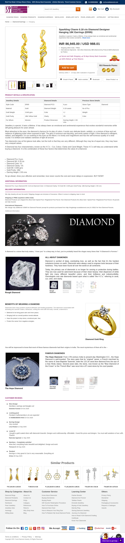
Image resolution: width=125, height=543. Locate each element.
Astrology (8, 510)
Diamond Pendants (11, 498)
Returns (26, 508)
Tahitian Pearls (76, 500)
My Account (114, 9)
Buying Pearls (46, 500)
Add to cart (68, 67)
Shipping (104, 500)
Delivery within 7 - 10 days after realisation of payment (77, 73)
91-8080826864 (93, 2)
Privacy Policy (106, 495)
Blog (25, 513)
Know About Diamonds (49, 495)
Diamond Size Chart (48, 508)
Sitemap (38, 537)
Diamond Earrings (19, 22)
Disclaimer (105, 498)
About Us (27, 495)
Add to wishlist (83, 79)
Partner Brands (77, 495)
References (27, 505)
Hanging (32, 22)
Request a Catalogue (109, 505)
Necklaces (8, 503)
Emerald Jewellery (78, 503)
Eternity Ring (76, 508)
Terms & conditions (12, 537)
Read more (86, 38)
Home (7, 22)
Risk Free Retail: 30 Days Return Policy (18, 2)
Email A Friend (68, 79)
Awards (104, 508)
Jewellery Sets (10, 508)
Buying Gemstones (48, 498)
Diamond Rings (10, 495)
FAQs (25, 500)
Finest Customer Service (73, 2)
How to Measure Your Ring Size (52, 510)
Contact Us (27, 498)
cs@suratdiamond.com (110, 2)
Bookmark (96, 79)
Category (27, 503)
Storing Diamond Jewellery (81, 510)
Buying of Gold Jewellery (80, 505)
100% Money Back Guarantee (41, 2)
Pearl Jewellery (10, 505)
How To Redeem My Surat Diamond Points (56, 513)
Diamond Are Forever (79, 498)
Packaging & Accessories (110, 503)
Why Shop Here (29, 510)
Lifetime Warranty (58, 2)
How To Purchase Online (50, 505)
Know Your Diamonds (79, 520)
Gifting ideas (9, 513)
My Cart (101, 9)
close (120, 540)
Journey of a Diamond (79, 513)
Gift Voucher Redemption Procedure (54, 503)
